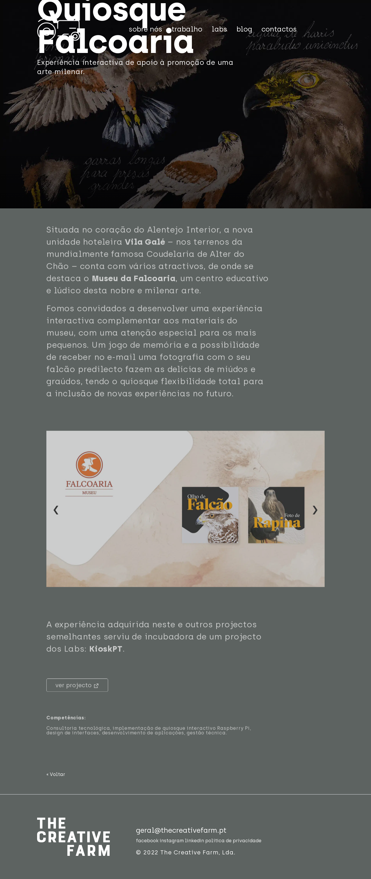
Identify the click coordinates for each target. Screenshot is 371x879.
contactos (279, 29)
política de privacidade (233, 840)
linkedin (194, 840)
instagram (172, 840)
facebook (147, 840)
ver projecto (77, 692)
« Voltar (55, 774)
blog (244, 29)
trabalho (187, 29)
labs (219, 29)
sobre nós (145, 29)
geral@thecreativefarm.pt (181, 830)
